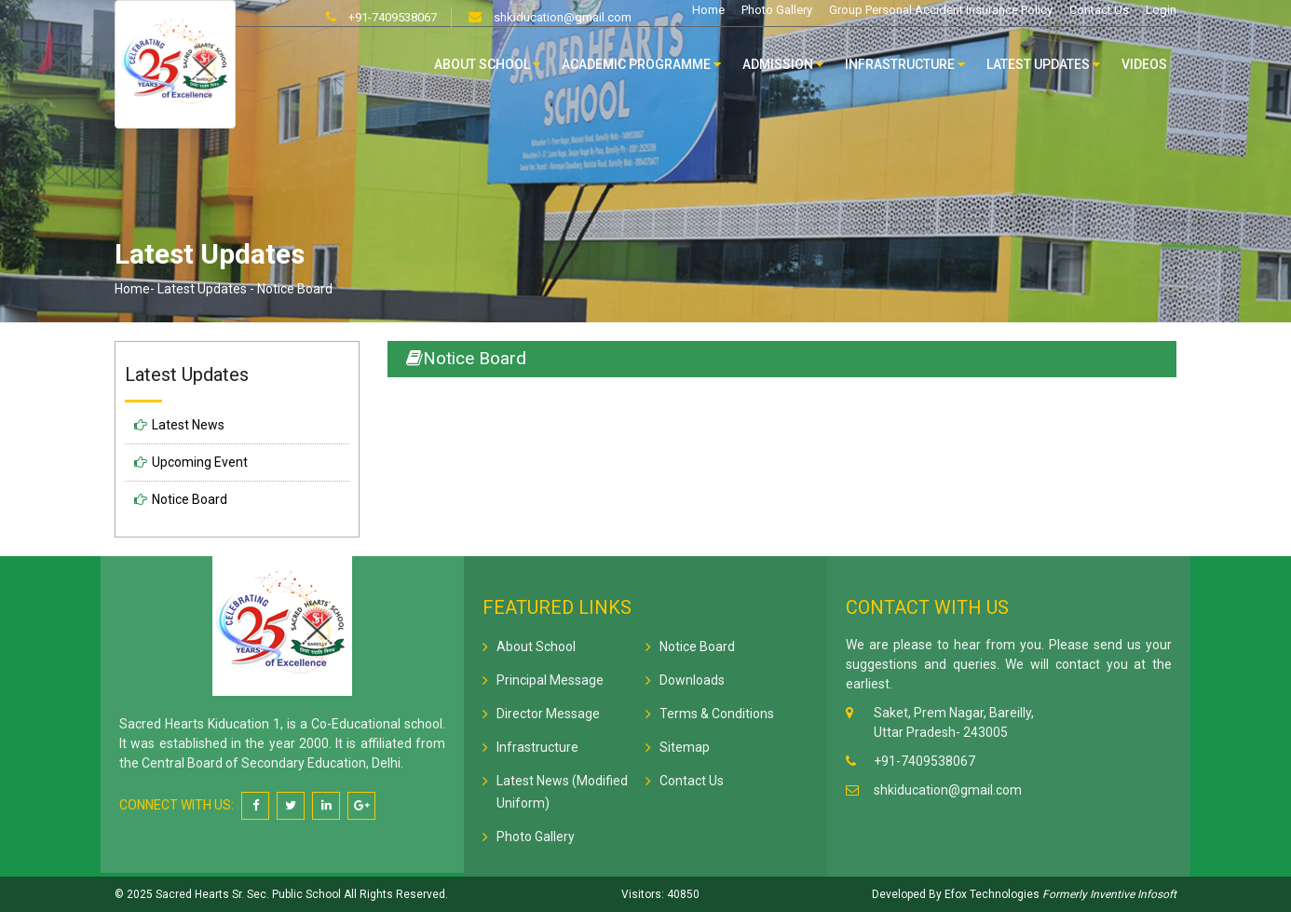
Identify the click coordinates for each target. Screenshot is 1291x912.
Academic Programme (641, 64)
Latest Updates (1043, 64)
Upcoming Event (200, 462)
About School (487, 64)
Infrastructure (905, 64)
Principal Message (550, 680)
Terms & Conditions (716, 713)
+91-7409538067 (391, 17)
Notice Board (189, 499)
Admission (782, 64)
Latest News (188, 424)
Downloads (692, 680)
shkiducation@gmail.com (561, 17)
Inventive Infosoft (1133, 894)
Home (708, 10)
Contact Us (1099, 10)
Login (1161, 10)
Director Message (548, 713)
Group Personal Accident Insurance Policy (941, 10)
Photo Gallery (776, 10)
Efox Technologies (991, 894)
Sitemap (684, 747)
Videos (1144, 64)
